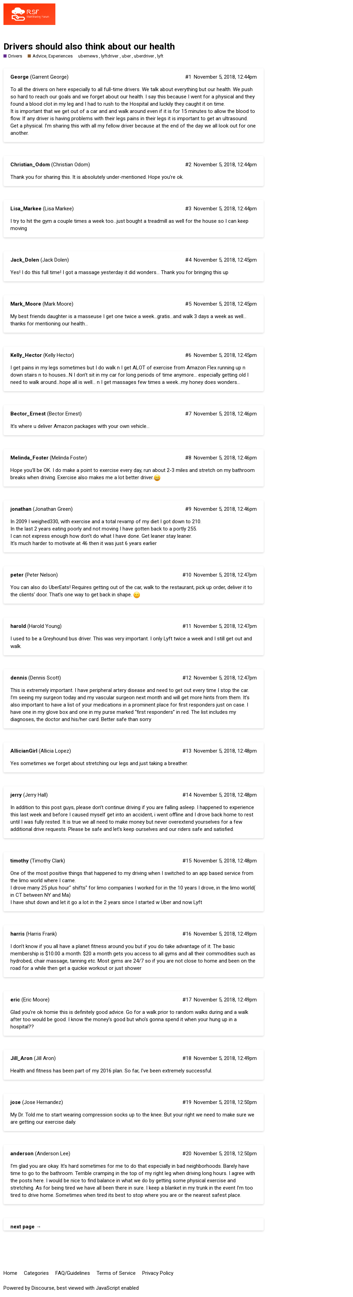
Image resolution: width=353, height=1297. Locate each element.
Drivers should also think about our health (89, 46)
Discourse (42, 1288)
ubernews (88, 56)
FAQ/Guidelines (72, 1273)
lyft (160, 56)
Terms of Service (116, 1273)
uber (126, 56)
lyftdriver (109, 56)
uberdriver (144, 56)
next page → (25, 1227)
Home (10, 1273)
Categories (36, 1273)
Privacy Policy (157, 1273)
